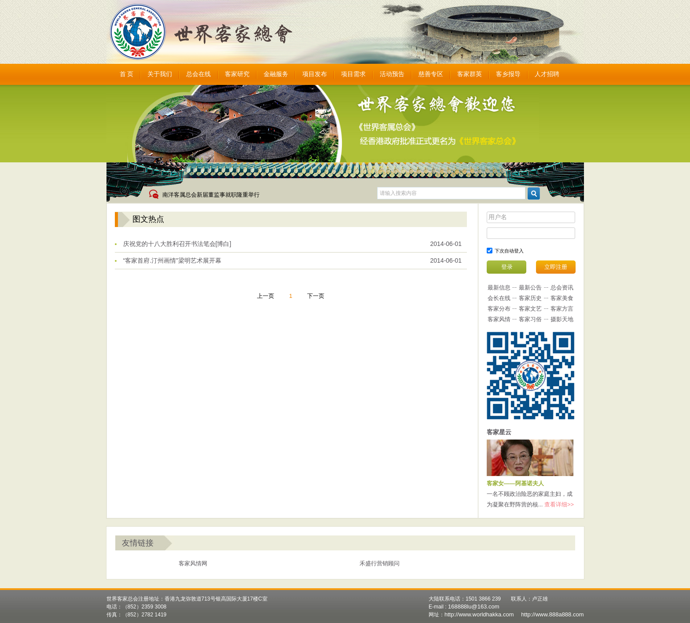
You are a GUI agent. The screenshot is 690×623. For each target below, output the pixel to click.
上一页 (265, 296)
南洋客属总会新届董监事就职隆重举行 (211, 194)
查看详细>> (559, 504)
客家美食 (562, 298)
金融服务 (276, 74)
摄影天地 (562, 319)
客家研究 (237, 74)
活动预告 (392, 74)
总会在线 (198, 74)
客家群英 (469, 74)
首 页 (127, 74)
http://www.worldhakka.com (479, 614)
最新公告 (530, 287)
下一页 (315, 296)
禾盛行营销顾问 (380, 563)
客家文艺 (530, 308)
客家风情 (499, 319)
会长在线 (499, 298)
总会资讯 (562, 287)
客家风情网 (193, 563)
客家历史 (530, 298)
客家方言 (562, 308)
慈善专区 (430, 74)
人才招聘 (547, 74)
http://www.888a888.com (552, 614)
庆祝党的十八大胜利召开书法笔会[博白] (177, 243)
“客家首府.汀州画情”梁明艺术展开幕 (172, 260)
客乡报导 (508, 74)
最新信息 (499, 287)
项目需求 (353, 74)
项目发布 (314, 74)
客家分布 (499, 308)
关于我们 (159, 74)
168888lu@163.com (473, 606)
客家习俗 (530, 319)
